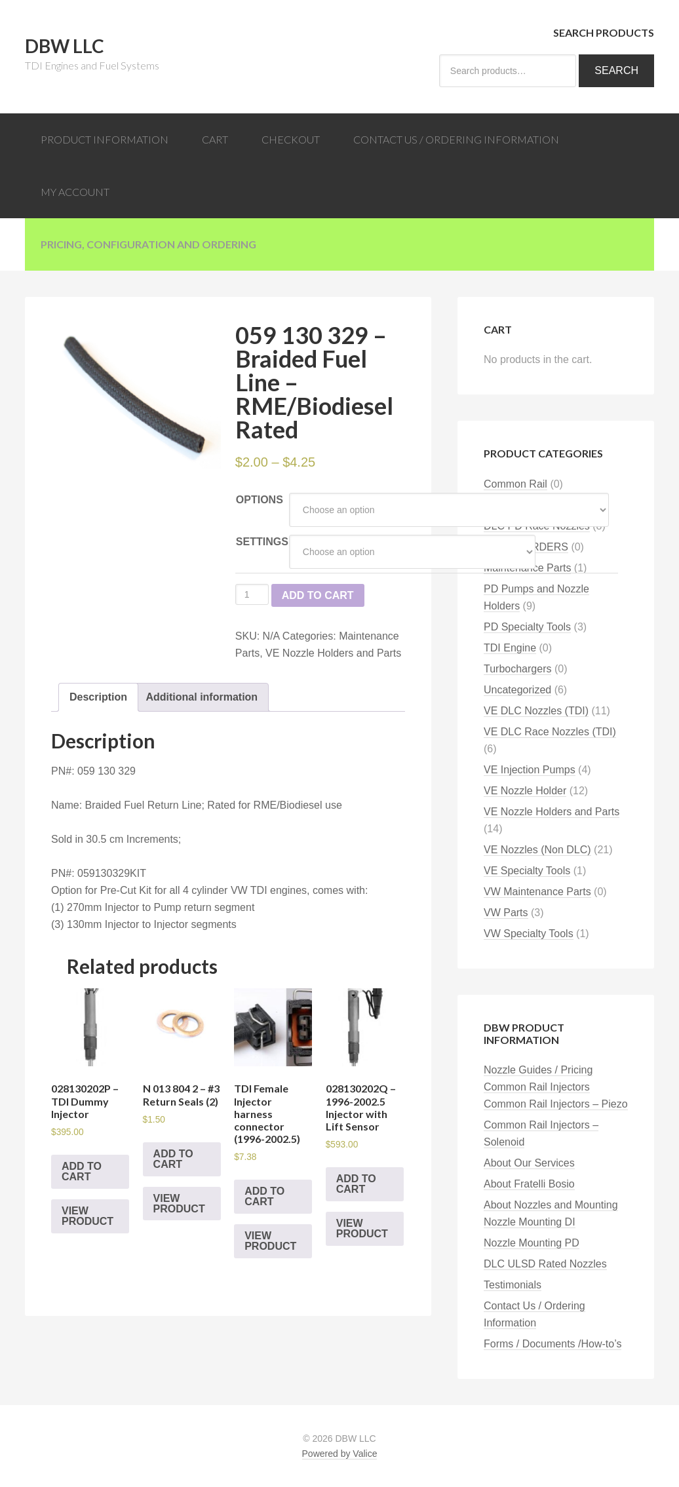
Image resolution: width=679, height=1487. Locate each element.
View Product (87, 1216)
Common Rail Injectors (537, 1086)
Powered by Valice (340, 1453)
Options (259, 499)
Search (616, 70)
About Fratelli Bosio (529, 1183)
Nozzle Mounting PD (531, 1242)
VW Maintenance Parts (537, 891)
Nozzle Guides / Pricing (538, 1069)
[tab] (98, 697)
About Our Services (529, 1162)
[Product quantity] (252, 594)
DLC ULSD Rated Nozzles (545, 1263)
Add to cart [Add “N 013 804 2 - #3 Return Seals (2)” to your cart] (173, 1159)
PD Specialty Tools (527, 626)
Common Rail (515, 484)
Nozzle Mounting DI (529, 1221)
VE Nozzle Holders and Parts (333, 653)
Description (98, 697)
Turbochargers (517, 668)
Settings (262, 541)
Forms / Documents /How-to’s (552, 1343)
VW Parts (506, 912)
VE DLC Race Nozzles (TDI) (550, 731)
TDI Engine (510, 647)
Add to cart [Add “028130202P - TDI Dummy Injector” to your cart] (82, 1171)
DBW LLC (64, 46)
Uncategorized (517, 689)
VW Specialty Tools (528, 933)
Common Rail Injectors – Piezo (556, 1104)
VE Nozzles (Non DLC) (537, 849)
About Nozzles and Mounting (551, 1204)
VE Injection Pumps (529, 769)
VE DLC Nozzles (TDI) (536, 710)
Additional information (202, 697)
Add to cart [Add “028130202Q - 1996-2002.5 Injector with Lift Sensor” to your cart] (356, 1184)
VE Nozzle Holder (525, 790)
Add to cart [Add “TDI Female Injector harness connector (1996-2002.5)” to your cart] (264, 1196)
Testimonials (512, 1284)
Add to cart (318, 595)
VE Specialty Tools (527, 870)
